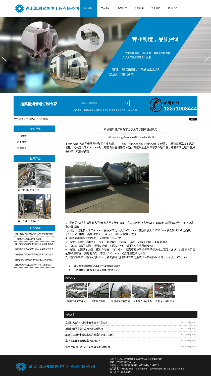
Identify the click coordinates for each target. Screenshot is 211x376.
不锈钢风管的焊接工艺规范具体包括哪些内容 (97, 270)
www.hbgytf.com (121, 137)
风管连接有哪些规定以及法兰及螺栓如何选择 (97, 266)
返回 (193, 119)
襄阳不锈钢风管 (130, 144)
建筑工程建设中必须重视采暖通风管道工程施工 (90, 334)
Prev (2, 52)
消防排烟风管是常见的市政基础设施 (84, 328)
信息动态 (31, 119)
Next (205, 52)
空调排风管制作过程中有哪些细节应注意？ (87, 322)
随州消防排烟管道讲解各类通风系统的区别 (34, 260)
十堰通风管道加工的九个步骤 (28, 239)
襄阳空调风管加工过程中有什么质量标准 (33, 265)
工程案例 (139, 8)
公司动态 (22, 136)
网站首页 (88, 8)
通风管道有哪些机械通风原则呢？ (82, 340)
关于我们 (155, 8)
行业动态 (22, 142)
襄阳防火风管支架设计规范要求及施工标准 (34, 254)
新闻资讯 (22, 148)
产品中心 (105, 8)
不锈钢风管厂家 (73, 144)
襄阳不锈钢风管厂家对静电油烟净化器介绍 (87, 346)
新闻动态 (122, 8)
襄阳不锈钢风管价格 (149, 144)
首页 (21, 119)
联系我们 (172, 8)
